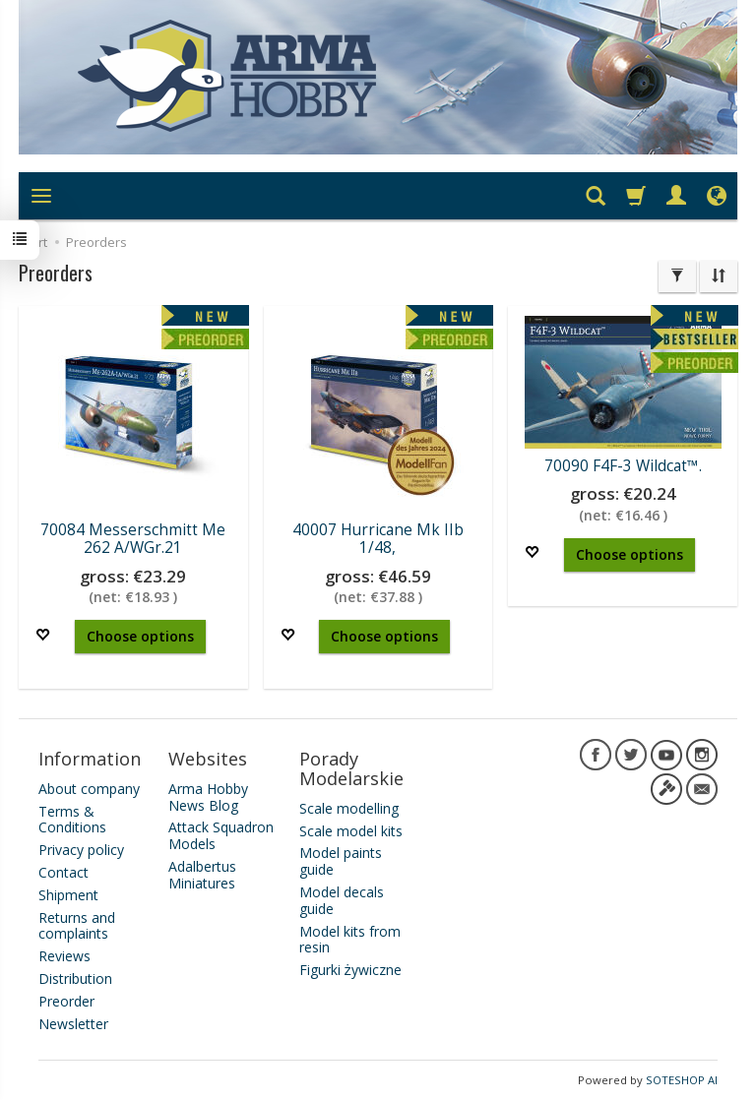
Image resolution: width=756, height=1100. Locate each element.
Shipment (68, 895)
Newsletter (73, 1023)
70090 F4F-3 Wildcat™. (623, 466)
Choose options (140, 636)
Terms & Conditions (72, 819)
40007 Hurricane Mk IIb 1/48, (378, 538)
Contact (63, 872)
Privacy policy (81, 849)
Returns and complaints (76, 926)
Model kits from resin (350, 939)
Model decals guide (341, 900)
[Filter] (677, 276)
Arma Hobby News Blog (208, 797)
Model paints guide (340, 861)
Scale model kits (351, 831)
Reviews (64, 956)
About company (89, 788)
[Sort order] (718, 276)
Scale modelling (349, 808)
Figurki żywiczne (350, 969)
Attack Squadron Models (221, 835)
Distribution (75, 978)
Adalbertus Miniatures (202, 874)
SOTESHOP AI (682, 1079)
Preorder (66, 1001)
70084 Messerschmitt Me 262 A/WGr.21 (132, 538)
